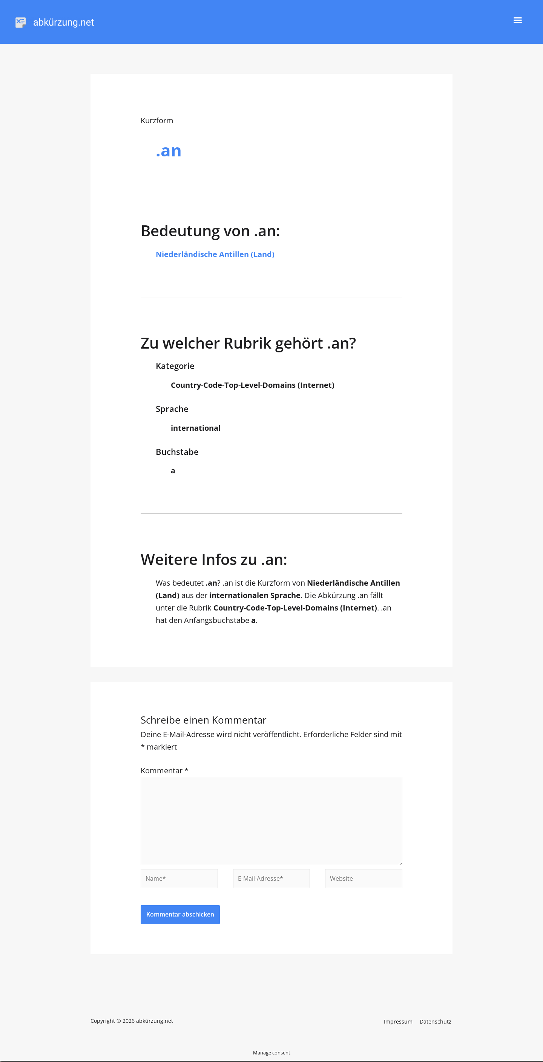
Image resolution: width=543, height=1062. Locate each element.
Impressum (401, 1021)
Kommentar (165, 770)
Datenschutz (436, 1021)
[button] (518, 20)
